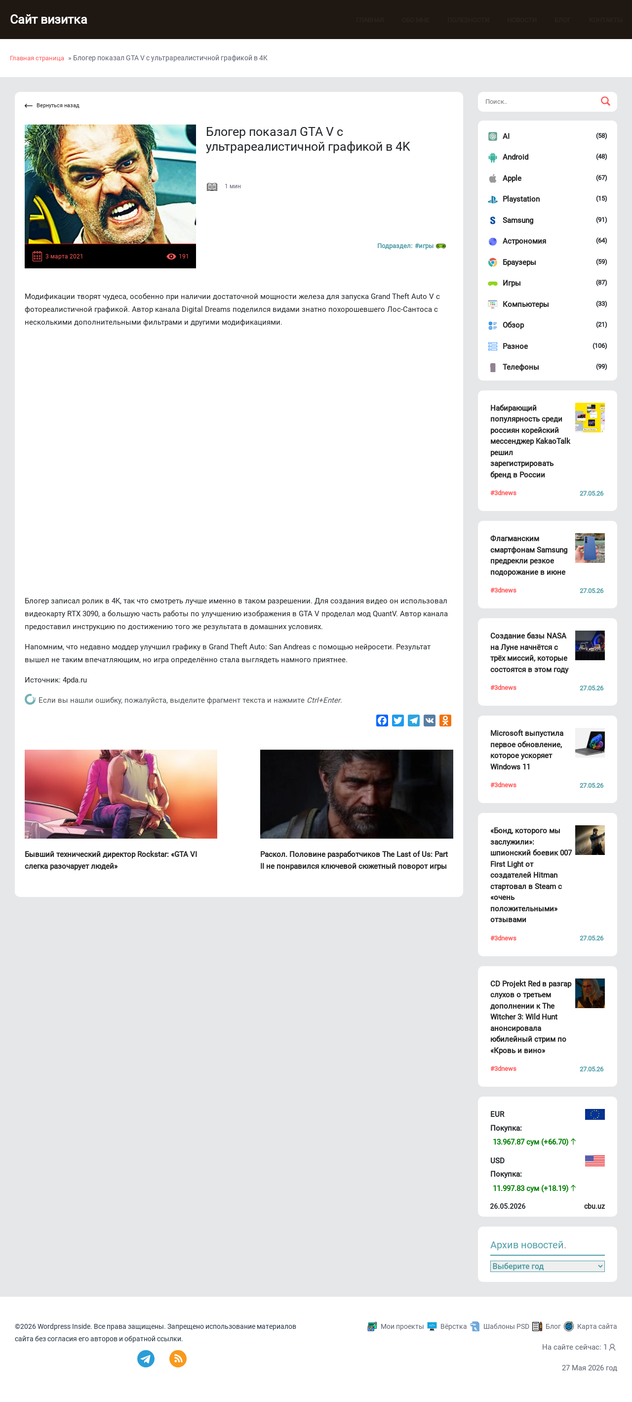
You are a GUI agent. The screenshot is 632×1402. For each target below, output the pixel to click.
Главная (360, 20)
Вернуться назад (52, 106)
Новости (512, 20)
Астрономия (524, 241)
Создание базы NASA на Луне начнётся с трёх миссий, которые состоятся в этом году (529, 653)
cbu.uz (594, 1206)
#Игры (430, 246)
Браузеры (519, 262)
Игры (512, 283)
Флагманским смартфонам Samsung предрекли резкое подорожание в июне (528, 555)
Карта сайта (597, 1326)
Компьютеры (526, 304)
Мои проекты (402, 1326)
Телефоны (521, 367)
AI (506, 136)
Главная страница (37, 58)
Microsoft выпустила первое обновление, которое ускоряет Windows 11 (526, 750)
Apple (512, 178)
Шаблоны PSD (506, 1326)
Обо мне (406, 20)
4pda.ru (75, 680)
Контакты (596, 20)
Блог (553, 20)
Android (515, 157)
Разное (515, 346)
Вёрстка (453, 1326)
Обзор (513, 325)
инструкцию (94, 626)
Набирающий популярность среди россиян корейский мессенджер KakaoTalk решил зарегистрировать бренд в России (530, 441)
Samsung (518, 220)
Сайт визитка (52, 19)
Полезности (459, 20)
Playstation (521, 199)
